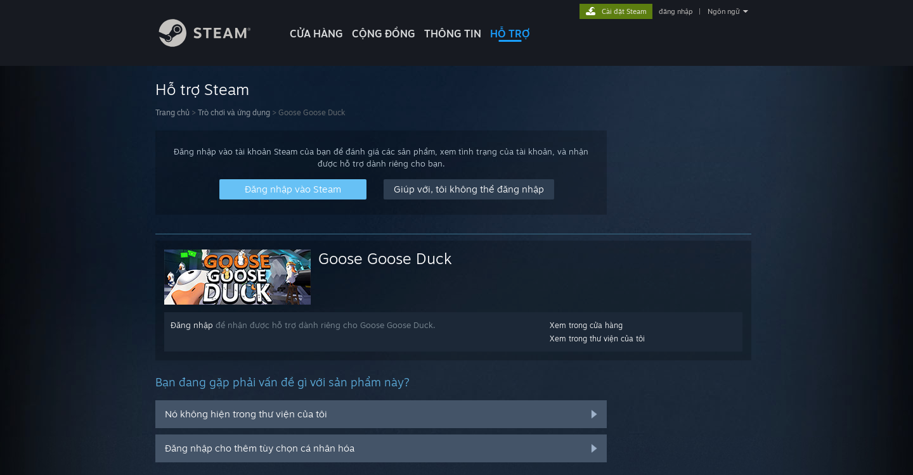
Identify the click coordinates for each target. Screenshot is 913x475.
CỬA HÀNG (316, 33)
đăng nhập (675, 11)
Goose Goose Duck (385, 258)
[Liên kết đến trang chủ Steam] (214, 43)
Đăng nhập (192, 325)
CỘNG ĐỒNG (383, 33)
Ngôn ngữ (724, 11)
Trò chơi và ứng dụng (234, 112)
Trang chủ (172, 112)
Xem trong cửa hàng (586, 325)
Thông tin (452, 33)
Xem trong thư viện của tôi (597, 338)
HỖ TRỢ (510, 33)
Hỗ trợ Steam (202, 89)
